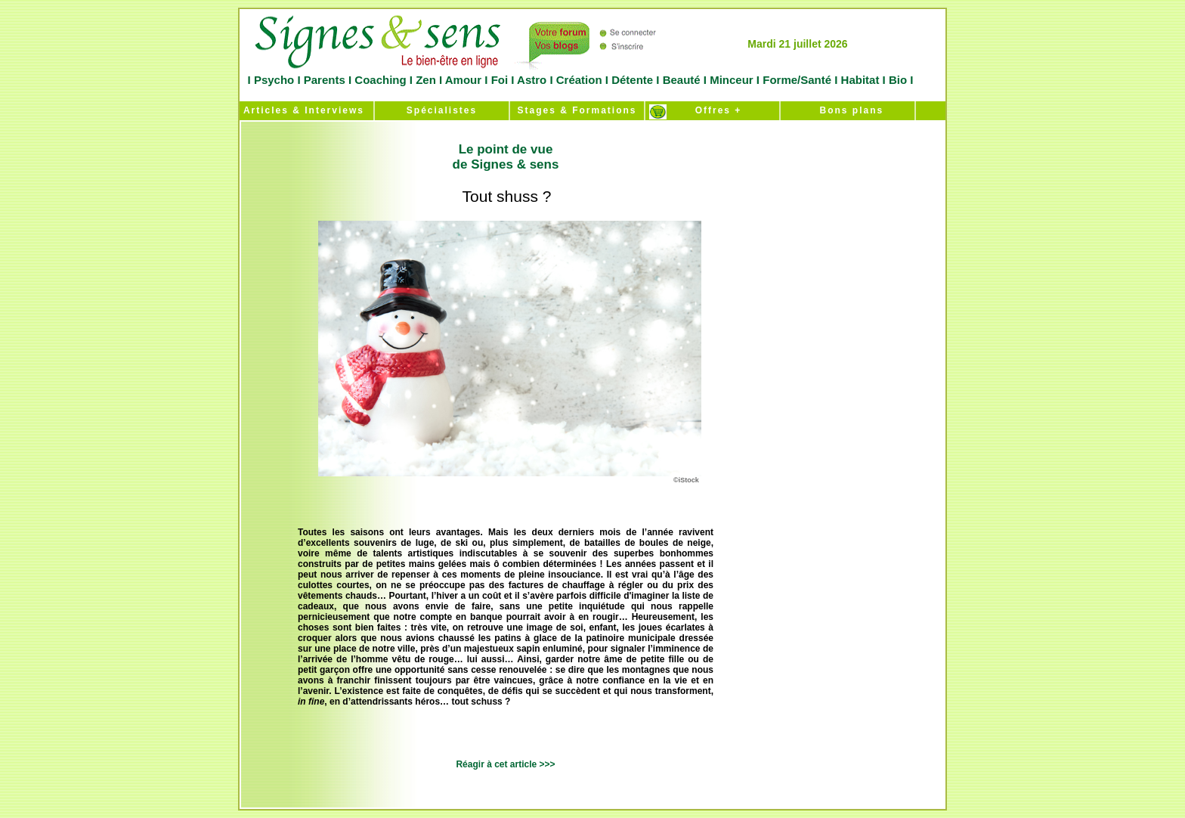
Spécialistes (442, 110)
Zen (426, 79)
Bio (898, 79)
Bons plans (847, 110)
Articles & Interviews (302, 110)
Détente (633, 79)
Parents (324, 79)
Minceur (730, 79)
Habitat (859, 79)
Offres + (712, 110)
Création (579, 79)
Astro (531, 79)
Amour (461, 79)
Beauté (681, 79)
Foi (499, 79)
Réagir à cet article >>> (505, 764)
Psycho (273, 79)
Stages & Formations (576, 110)
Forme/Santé (797, 79)
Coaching (380, 79)
